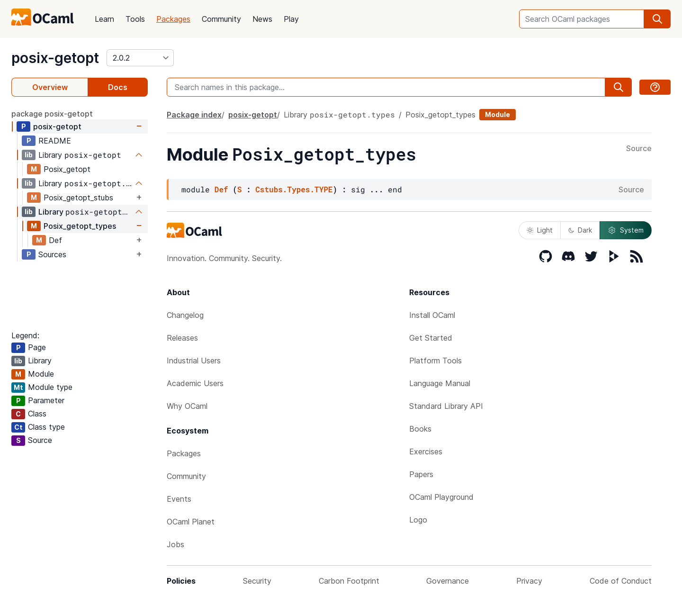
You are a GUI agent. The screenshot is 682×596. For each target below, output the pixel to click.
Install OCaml (432, 315)
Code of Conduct (621, 581)
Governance (447, 581)
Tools (135, 19)
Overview (50, 87)
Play (291, 19)
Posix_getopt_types (80, 226)
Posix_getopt (67, 169)
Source (639, 148)
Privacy (529, 581)
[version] (140, 57)
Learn (104, 19)
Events (179, 499)
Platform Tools (435, 360)
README (54, 140)
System (626, 230)
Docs (117, 87)
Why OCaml (187, 406)
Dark (580, 230)
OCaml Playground (441, 497)
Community (221, 19)
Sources (52, 254)
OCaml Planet (191, 521)
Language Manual (439, 383)
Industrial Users (194, 360)
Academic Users (195, 383)
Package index (194, 114)
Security (257, 581)
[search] (657, 18)
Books (420, 428)
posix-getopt (55, 57)
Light (540, 230)
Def (55, 240)
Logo (418, 519)
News (262, 19)
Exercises (425, 451)
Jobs (175, 544)
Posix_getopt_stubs (78, 197)
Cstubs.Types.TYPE (293, 189)
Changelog (185, 315)
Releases (182, 338)
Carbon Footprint (349, 581)
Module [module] (497, 114)
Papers (421, 474)
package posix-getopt (52, 113)
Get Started (430, 338)
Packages (173, 19)
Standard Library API (446, 406)
